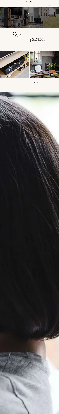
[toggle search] (52, 2)
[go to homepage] (29, 2)
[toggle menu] (3, 2)
